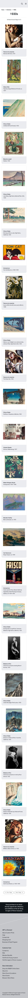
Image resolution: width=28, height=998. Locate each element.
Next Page (19, 892)
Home (2, 9)
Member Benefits (7, 955)
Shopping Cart (6, 940)
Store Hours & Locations (9, 973)
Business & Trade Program (9, 942)
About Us (5, 971)
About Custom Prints (8, 933)
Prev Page (8, 892)
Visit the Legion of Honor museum (12, 960)
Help (3, 935)
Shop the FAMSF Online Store (10, 968)
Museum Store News (8, 978)
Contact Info (5, 937)
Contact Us (5, 950)
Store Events (6, 975)
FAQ (3, 953)
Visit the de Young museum (10, 957)
